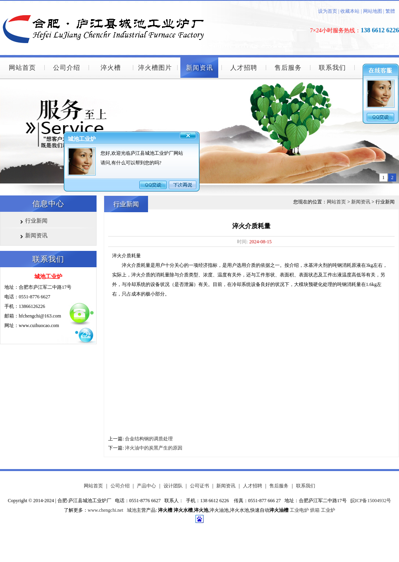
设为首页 (327, 11)
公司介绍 (66, 67)
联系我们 (332, 67)
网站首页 (22, 67)
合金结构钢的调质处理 (149, 439)
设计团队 (173, 486)
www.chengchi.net (105, 510)
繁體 (390, 11)
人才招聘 (243, 67)
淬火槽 (111, 67)
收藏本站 (349, 11)
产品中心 (146, 486)
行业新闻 (36, 221)
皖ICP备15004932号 (370, 500)
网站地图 (372, 11)
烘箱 (315, 510)
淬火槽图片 (155, 67)
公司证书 (199, 486)
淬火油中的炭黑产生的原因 (153, 448)
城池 (131, 510)
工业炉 (328, 510)
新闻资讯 (199, 67)
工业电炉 (299, 510)
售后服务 (288, 67)
